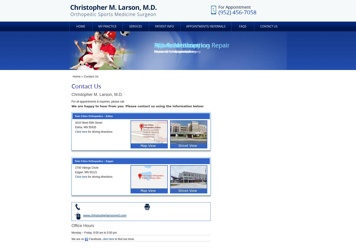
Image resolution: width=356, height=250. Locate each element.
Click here (81, 131)
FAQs (242, 26)
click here (108, 239)
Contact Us (268, 26)
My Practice (107, 26)
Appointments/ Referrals (205, 26)
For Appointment (237, 9)
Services (135, 26)
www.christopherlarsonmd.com (104, 215)
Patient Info (164, 26)
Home (80, 26)
